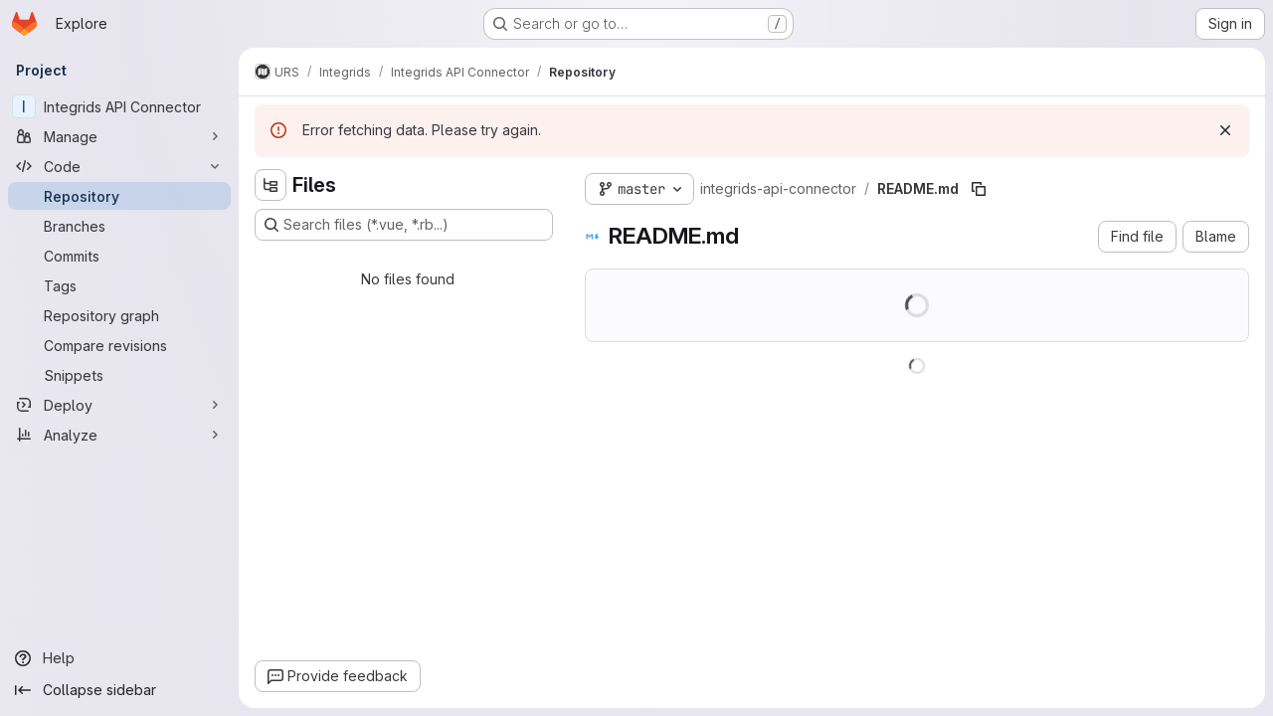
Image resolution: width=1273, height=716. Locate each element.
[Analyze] (119, 434)
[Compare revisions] (119, 345)
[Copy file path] (979, 189)
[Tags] (119, 285)
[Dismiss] (1225, 130)
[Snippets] (119, 375)
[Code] (119, 166)
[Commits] (119, 255)
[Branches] (119, 226)
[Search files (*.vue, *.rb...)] (404, 225)
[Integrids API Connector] (119, 106)
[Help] (119, 658)
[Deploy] (119, 405)
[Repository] (119, 196)
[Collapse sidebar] (119, 690)
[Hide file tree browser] (270, 185)
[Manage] (119, 136)
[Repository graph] (119, 315)
